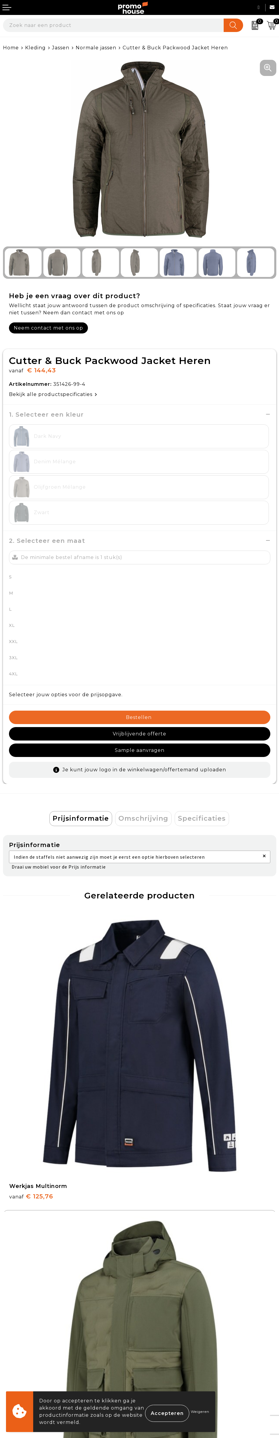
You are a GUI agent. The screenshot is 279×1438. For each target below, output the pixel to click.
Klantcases (156, 1253)
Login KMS (17, 1369)
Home (11, 48)
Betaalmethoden (25, 1327)
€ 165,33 (168, 992)
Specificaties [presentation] (202, 751)
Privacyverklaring (165, 1341)
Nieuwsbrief (158, 1225)
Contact (13, 1314)
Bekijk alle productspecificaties (53, 394)
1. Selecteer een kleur (46, 414)
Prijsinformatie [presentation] (81, 751)
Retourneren (20, 1341)
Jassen (60, 48)
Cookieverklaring (165, 1327)
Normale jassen (96, 48)
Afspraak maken (163, 1239)
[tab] (80, 751)
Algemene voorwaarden (174, 1314)
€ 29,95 (30, 1156)
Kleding (35, 48)
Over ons (154, 1211)
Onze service (20, 1355)
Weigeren (200, 1411)
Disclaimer (156, 1355)
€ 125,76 (31, 992)
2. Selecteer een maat (47, 489)
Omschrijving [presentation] (143, 751)
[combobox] (113, 25)
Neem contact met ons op (48, 328)
